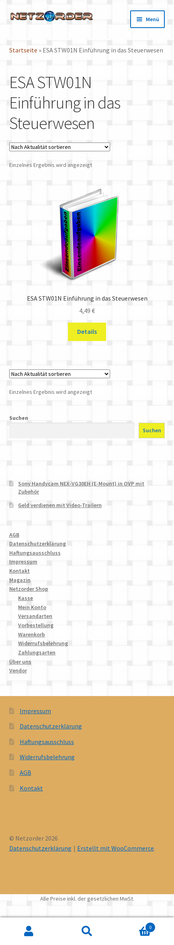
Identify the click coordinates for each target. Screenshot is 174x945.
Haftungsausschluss (35, 552)
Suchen (18, 417)
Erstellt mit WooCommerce (115, 848)
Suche (87, 931)
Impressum (23, 561)
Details (87, 331)
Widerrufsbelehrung (43, 643)
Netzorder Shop (28, 588)
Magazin (20, 580)
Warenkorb (31, 634)
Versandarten (35, 616)
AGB (14, 534)
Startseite (23, 50)
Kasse (25, 598)
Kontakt (19, 570)
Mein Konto (32, 607)
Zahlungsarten (36, 652)
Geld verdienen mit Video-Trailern (60, 505)
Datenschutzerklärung (37, 543)
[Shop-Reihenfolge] (59, 146)
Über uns (20, 661)
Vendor (18, 670)
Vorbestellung (35, 625)
